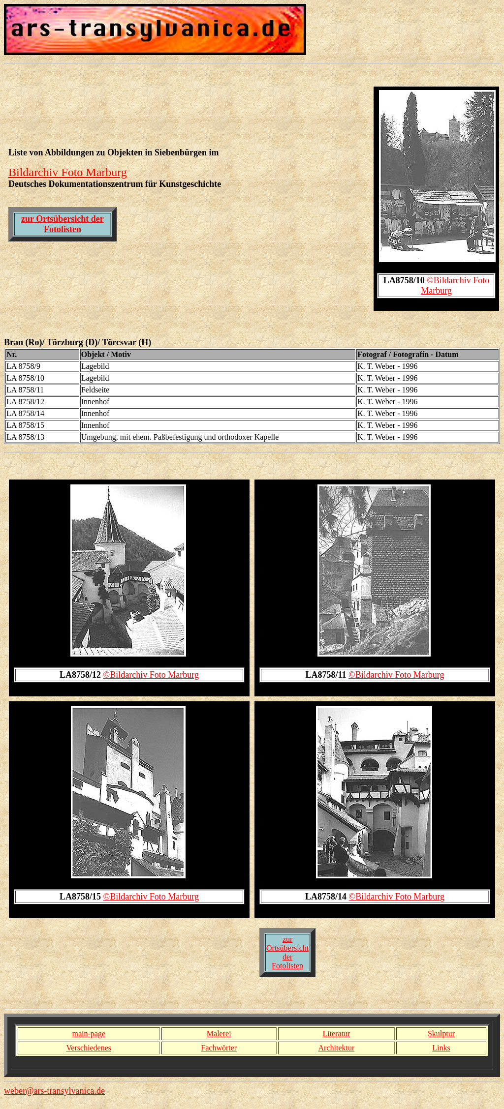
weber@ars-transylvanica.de (54, 1091)
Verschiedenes (89, 1048)
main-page (88, 1033)
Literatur (336, 1033)
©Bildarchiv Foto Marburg (151, 675)
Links (441, 1048)
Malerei (219, 1033)
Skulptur (441, 1033)
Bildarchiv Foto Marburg (67, 172)
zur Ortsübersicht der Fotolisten (62, 224)
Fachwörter (219, 1048)
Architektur (336, 1048)
